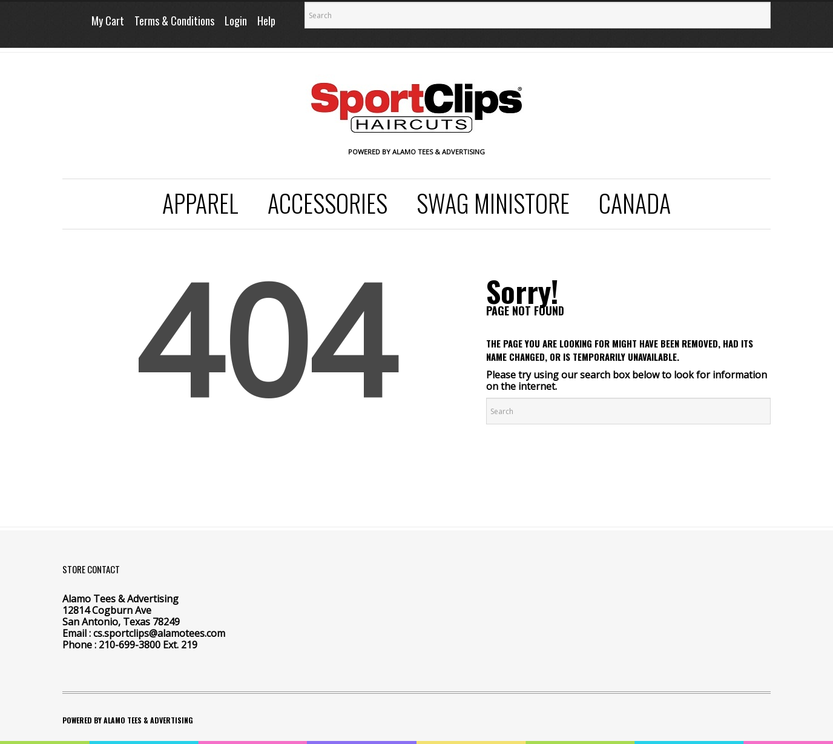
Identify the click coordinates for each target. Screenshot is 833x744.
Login (236, 20)
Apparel (200, 203)
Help (266, 20)
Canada (635, 203)
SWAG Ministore (493, 203)
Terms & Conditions (174, 20)
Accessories (327, 203)
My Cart (107, 20)
